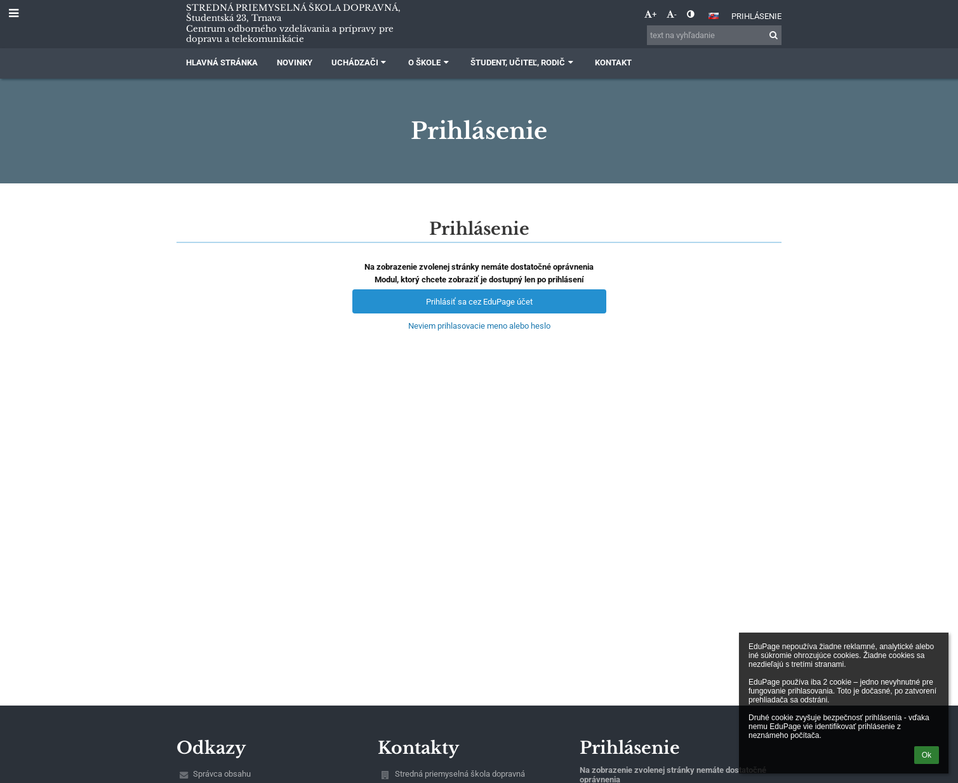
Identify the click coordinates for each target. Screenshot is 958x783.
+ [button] (650, 14)
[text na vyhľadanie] (714, 35)
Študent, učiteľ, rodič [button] (523, 62)
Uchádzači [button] (360, 62)
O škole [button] (429, 62)
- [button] (672, 14)
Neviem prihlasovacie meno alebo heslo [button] (479, 326)
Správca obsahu (222, 774)
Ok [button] (926, 755)
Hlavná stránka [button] (222, 62)
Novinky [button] (294, 62)
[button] (713, 15)
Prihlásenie (756, 16)
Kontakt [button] (613, 62)
